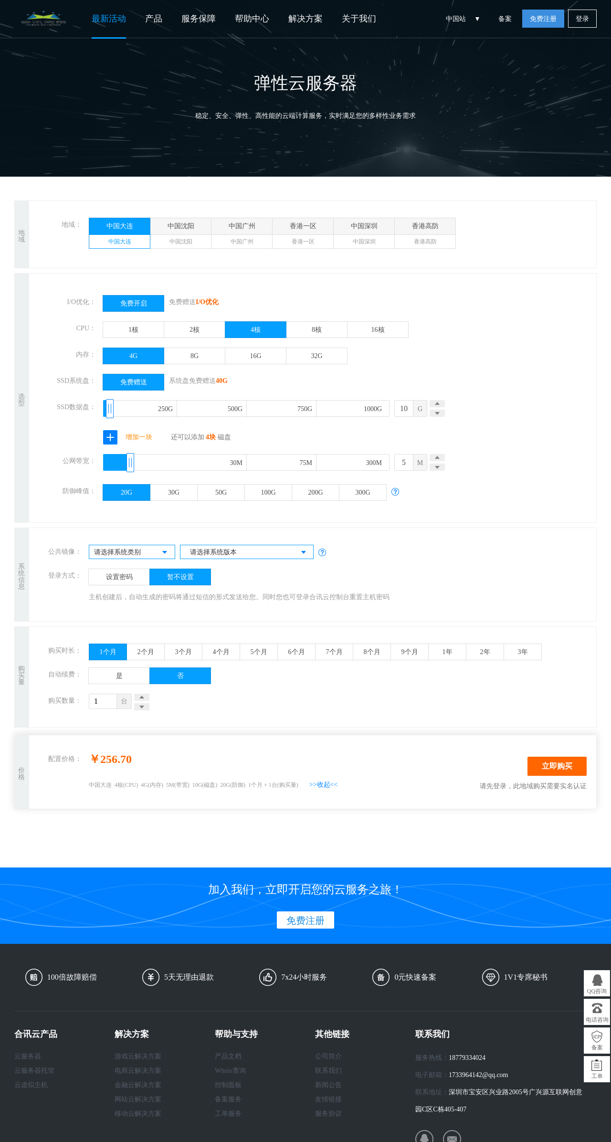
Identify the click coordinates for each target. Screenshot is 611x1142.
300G (362, 492)
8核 (317, 329)
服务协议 (328, 1113)
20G (126, 492)
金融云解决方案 (138, 1085)
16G (255, 356)
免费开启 (133, 303)
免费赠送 (133, 382)
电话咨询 (597, 1019)
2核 (195, 329)
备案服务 (228, 1099)
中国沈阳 (180, 235)
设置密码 (119, 577)
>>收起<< (323, 784)
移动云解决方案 (138, 1113)
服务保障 (198, 18)
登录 (582, 18)
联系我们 (328, 1070)
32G (316, 356)
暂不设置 (180, 577)
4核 (256, 329)
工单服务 (228, 1113)
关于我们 (359, 18)
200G (315, 492)
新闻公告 (328, 1085)
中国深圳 (364, 235)
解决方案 (305, 18)
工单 (597, 1076)
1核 (133, 329)
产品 (153, 18)
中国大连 (119, 235)
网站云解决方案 (138, 1099)
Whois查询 (230, 1070)
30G (173, 492)
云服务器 (27, 1056)
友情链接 (328, 1099)
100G (268, 492)
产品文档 (228, 1056)
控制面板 (228, 1085)
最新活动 (109, 18)
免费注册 (543, 18)
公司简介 (328, 1056)
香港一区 (303, 235)
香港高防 (425, 235)
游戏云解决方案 (138, 1056)
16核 (378, 329)
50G (221, 492)
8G (194, 356)
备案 (505, 18)
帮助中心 (252, 18)
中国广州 (241, 235)
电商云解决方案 (138, 1070)
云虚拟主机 (31, 1085)
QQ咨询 (597, 991)
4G (133, 356)
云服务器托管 (34, 1070)
